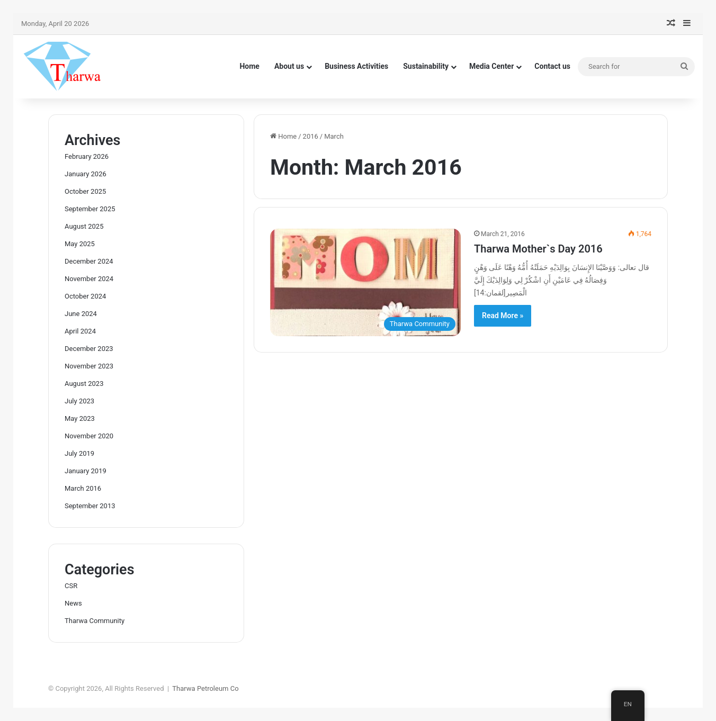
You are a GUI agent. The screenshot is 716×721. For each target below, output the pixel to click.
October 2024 (85, 296)
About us (289, 66)
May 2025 (80, 244)
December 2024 (89, 261)
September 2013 (90, 506)
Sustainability (426, 66)
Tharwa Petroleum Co (205, 688)
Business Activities (356, 66)
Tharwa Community (94, 621)
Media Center (491, 66)
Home (249, 66)
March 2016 (83, 488)
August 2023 (84, 383)
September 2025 (90, 209)
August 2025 (84, 226)
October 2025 (85, 191)
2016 (310, 136)
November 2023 (89, 366)
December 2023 (89, 349)
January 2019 (85, 471)
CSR (71, 586)
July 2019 (79, 453)
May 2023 (80, 418)
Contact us (552, 66)
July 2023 (79, 401)
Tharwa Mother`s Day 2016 (538, 248)
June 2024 (81, 314)
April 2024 (80, 331)
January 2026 (85, 174)
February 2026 (87, 156)
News (73, 603)
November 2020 (89, 436)
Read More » (502, 315)
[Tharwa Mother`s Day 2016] (365, 282)
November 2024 (89, 279)
